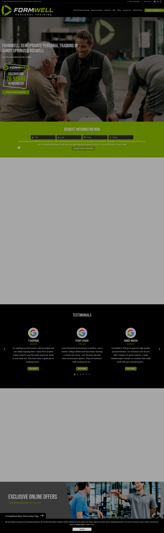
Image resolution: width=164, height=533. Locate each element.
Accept (82, 529)
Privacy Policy (80, 524)
